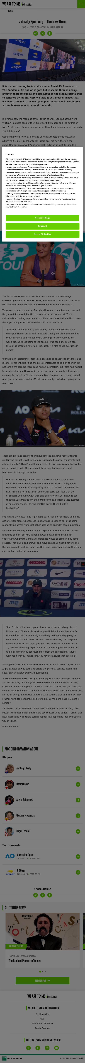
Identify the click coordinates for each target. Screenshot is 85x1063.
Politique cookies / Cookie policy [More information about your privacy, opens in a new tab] (19, 210)
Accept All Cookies (42, 234)
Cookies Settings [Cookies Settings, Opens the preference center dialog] (42, 218)
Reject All (42, 226)
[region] (42, 194)
